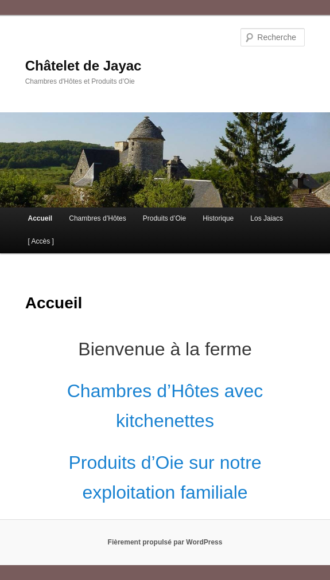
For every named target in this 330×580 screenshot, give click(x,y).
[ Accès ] (40, 241)
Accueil (40, 218)
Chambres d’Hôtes (97, 218)
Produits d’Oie (164, 218)
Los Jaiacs (266, 218)
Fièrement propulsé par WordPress (165, 542)
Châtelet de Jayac (83, 65)
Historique (218, 218)
